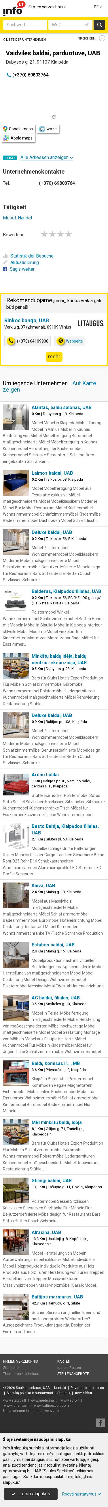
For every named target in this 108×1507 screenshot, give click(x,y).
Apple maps (18, 138)
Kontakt (60, 1388)
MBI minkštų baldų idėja (57, 1122)
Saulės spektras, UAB (33, 1388)
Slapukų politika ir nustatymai (30, 1393)
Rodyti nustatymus (81, 1494)
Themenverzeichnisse (21, 1374)
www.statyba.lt (14, 1400)
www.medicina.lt (44, 1400)
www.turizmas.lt (17, 1406)
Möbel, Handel (17, 218)
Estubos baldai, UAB (53, 945)
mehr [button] (54, 356)
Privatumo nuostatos (87, 1388)
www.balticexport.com (51, 1406)
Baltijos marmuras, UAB (57, 1297)
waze (47, 129)
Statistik (63, 1393)
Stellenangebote (73, 1374)
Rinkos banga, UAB (26, 320)
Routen (75, 1368)
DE (98, 7)
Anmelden (83, 1393)
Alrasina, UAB (46, 1232)
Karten (63, 1361)
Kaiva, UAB (43, 885)
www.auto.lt (70, 1400)
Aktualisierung (21, 262)
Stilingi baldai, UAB (52, 1180)
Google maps (18, 129)
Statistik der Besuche (28, 256)
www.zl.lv (51, 1411)
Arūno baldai (45, 774)
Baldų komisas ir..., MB (56, 1063)
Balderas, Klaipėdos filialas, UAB (66, 591)
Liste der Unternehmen (24, 40)
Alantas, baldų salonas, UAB (62, 407)
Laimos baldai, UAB (52, 473)
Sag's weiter (19, 269)
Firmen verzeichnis (48, 7)
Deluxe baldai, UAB (52, 532)
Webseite (69, 341)
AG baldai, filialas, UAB (56, 998)
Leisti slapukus (31, 1493)
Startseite (11, 1368)
